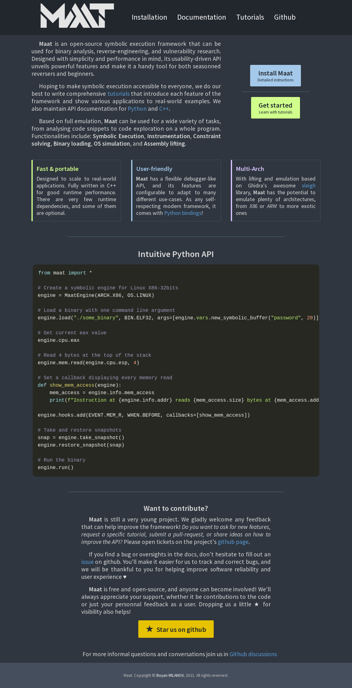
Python (137, 108)
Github (285, 17)
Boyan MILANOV (169, 675)
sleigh (309, 185)
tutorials (118, 93)
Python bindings (183, 213)
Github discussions (253, 654)
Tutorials (250, 17)
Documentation (201, 17)
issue (87, 561)
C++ (164, 108)
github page (233, 541)
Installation (149, 17)
